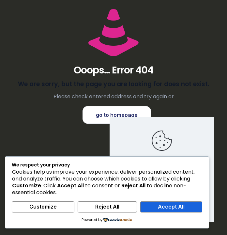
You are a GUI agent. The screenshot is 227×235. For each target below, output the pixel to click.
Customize (43, 206)
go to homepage (117, 115)
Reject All (107, 206)
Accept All (171, 206)
